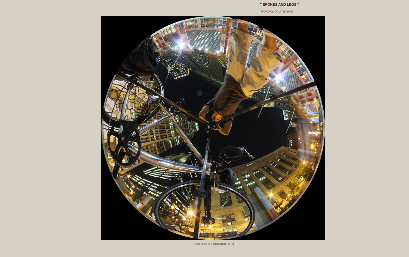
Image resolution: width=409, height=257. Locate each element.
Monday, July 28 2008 (276, 11)
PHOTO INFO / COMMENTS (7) (213, 243)
